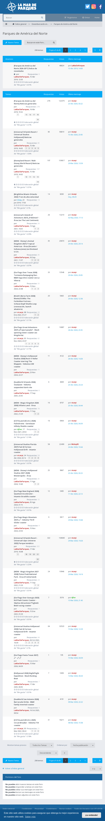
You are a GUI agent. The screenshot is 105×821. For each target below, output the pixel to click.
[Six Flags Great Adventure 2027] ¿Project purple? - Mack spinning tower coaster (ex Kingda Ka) (26, 331)
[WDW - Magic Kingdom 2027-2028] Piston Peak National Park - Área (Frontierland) (26, 574)
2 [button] (70, 50)
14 (38, 182)
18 (38, 115)
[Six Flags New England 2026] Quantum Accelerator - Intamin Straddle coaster (26, 494)
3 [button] (75, 50)
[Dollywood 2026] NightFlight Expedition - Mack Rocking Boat (26, 676)
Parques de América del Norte (25, 33)
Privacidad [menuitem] (39, 808)
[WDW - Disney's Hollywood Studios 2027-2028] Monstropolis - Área (25, 473)
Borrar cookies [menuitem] (65, 808)
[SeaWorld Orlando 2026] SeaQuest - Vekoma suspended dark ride (25, 385)
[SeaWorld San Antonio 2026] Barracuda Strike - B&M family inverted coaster (26, 702)
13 (38, 177)
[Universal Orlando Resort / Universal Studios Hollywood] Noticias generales (26, 136)
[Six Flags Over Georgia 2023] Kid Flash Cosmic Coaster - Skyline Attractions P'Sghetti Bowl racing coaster (26, 601)
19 (38, 120)
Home (97, 17)
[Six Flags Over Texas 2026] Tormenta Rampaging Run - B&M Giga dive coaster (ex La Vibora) (26, 276)
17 (34, 115)
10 (26, 177)
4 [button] (80, 50)
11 (30, 177)
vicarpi (73, 101)
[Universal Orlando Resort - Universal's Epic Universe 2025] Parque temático (26, 541)
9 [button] (94, 50)
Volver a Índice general (14, 768)
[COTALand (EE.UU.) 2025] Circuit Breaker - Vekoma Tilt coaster (26, 723)
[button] (99, 50)
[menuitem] (86, 17)
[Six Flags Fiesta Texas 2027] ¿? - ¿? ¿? (26, 656)
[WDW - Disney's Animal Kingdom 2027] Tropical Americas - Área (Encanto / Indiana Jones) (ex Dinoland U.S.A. (26, 246)
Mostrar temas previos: (30, 745)
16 (30, 115)
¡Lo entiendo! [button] (91, 815)
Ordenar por (76, 745)
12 (34, 177)
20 (34, 554)
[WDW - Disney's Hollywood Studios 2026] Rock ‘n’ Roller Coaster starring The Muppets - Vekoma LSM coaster (26, 361)
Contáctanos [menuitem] (51, 808)
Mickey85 (75, 444)
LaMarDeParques (21, 77)
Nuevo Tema (12, 42)
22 (38, 559)
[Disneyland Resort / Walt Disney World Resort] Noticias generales (27, 163)
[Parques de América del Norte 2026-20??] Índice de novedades (25, 68)
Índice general (8, 808)
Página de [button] (54, 50)
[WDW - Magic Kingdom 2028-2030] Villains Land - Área (26, 404)
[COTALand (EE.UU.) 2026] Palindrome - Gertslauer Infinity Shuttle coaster (25, 423)
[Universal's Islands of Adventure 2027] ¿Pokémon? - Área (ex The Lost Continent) (26, 217)
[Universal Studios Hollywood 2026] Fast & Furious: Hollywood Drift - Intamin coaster (27, 630)
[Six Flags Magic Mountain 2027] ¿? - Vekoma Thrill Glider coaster (25, 520)
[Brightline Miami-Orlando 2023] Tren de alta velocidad (26, 195)
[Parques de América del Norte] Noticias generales (25, 102)
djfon (19, 429)
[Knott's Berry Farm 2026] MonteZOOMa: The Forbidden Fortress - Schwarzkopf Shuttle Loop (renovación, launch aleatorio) (25, 302)
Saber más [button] (30, 817)
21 (38, 554)
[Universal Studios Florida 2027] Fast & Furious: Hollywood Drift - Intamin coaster (25, 448)
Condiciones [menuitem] (27, 808)
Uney (19, 200)
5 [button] (85, 50)
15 (26, 115)
